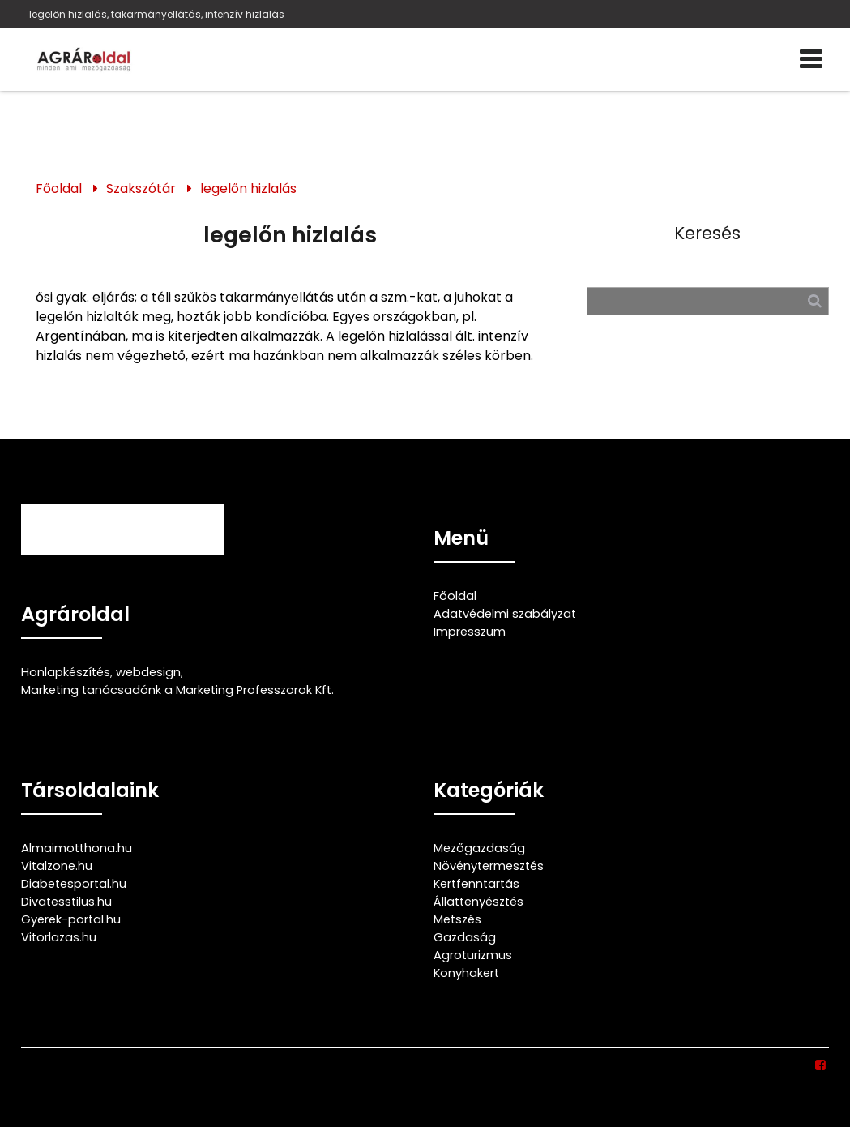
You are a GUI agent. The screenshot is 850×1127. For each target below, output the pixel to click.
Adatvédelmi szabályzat (505, 614)
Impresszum (470, 631)
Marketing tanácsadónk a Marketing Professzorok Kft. (177, 690)
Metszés (457, 919)
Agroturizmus (473, 955)
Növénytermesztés (489, 866)
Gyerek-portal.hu (71, 919)
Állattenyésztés (478, 901)
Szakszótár (141, 188)
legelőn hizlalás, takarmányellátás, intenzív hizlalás (156, 14)
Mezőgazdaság (479, 848)
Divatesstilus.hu (66, 901)
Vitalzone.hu (56, 866)
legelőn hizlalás (248, 188)
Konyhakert (466, 973)
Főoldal (59, 188)
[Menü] (810, 59)
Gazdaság (465, 937)
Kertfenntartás (476, 884)
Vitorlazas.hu (58, 937)
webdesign (148, 672)
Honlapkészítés (65, 672)
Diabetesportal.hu (73, 884)
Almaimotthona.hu (76, 848)
